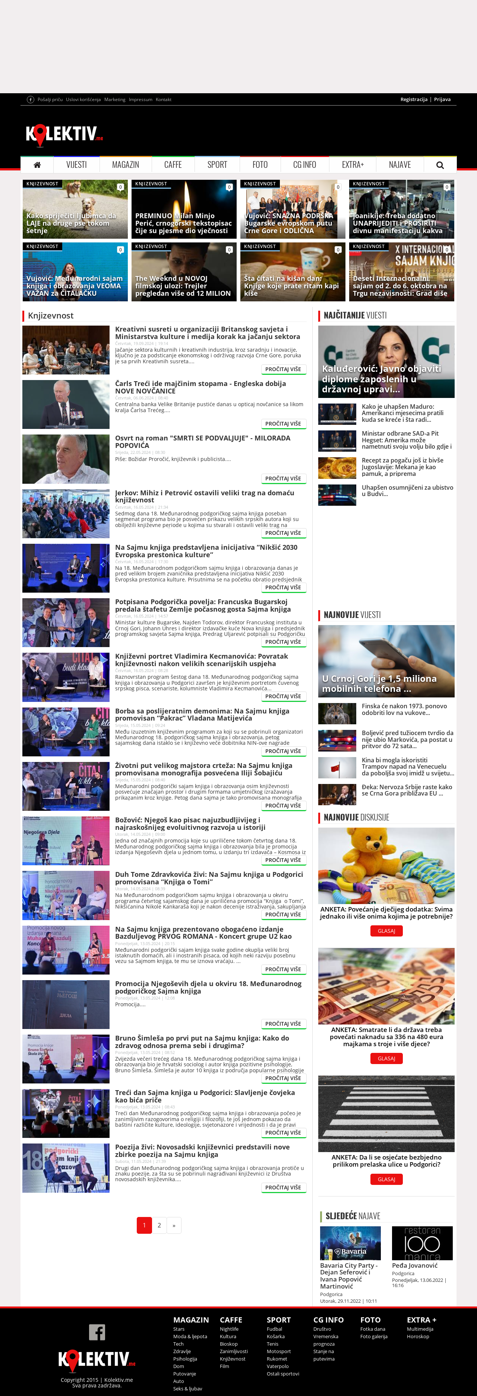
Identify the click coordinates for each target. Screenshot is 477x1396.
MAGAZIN (125, 164)
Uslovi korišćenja (83, 99)
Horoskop (418, 1336)
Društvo (322, 1329)
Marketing (115, 99)
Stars (178, 1329)
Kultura (228, 1336)
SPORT (217, 164)
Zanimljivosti (234, 1351)
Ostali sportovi (283, 1373)
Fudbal (274, 1329)
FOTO (260, 164)
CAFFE (173, 164)
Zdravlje (182, 1351)
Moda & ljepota (190, 1336)
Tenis (272, 1343)
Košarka (276, 1336)
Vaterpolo (278, 1366)
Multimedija (420, 1329)
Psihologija (185, 1358)
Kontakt (163, 99)
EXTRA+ (353, 164)
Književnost (233, 1358)
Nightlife (229, 1329)
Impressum (140, 99)
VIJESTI (76, 164)
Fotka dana (372, 1329)
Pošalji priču (50, 99)
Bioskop (229, 1343)
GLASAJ (386, 930)
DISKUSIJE (356, 817)
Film (224, 1366)
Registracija (414, 99)
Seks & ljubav (187, 1388)
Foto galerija (374, 1336)
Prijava (442, 99)
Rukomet (277, 1358)
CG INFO (304, 164)
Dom (178, 1366)
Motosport (279, 1351)
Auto (178, 1381)
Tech (178, 1343)
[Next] (174, 1225)
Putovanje (184, 1373)
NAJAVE (400, 164)
